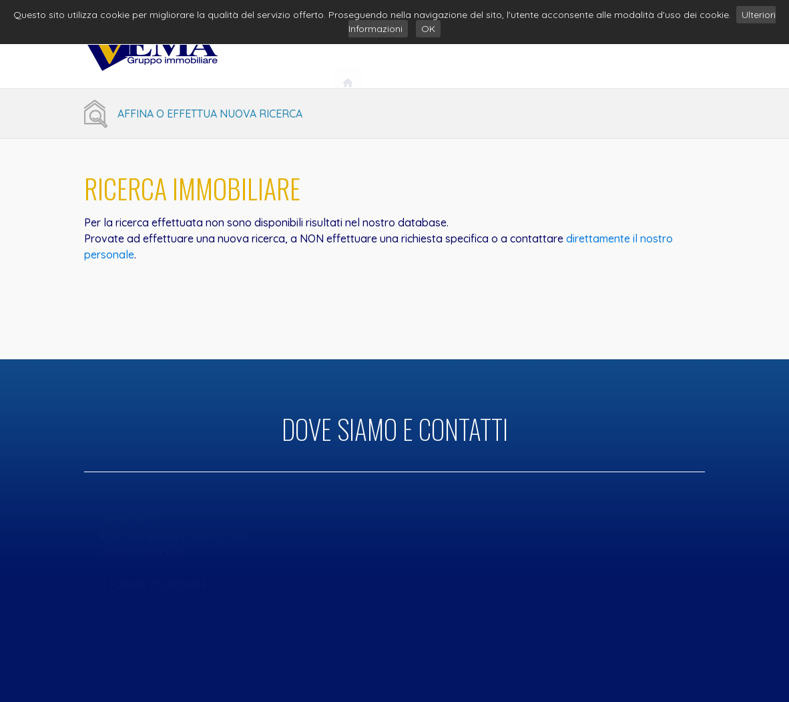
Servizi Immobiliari (574, 52)
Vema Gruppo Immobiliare (443, 52)
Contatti (665, 52)
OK (428, 29)
